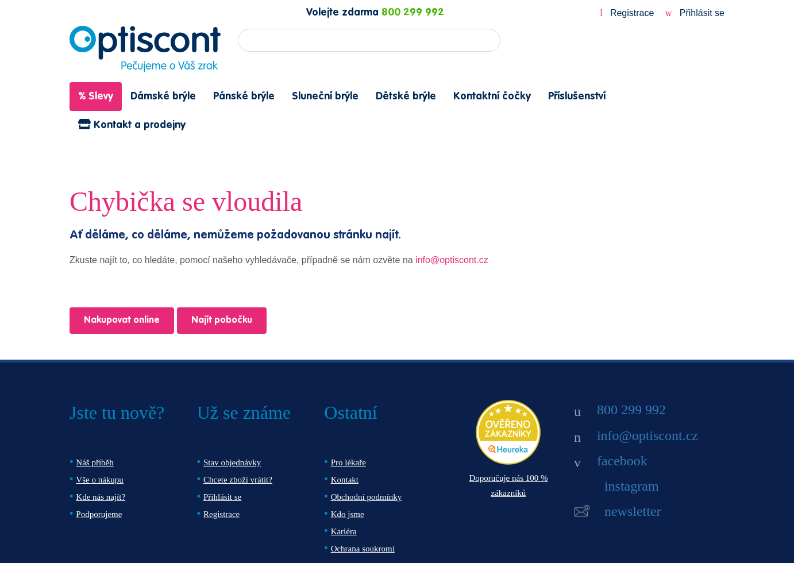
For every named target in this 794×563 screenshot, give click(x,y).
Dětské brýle (406, 96)
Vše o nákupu (100, 479)
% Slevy (95, 96)
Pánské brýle (244, 96)
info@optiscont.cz (451, 260)
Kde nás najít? (100, 497)
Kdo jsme (347, 514)
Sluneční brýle (325, 96)
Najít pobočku (221, 320)
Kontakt (345, 479)
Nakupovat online (122, 320)
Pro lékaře (348, 462)
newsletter (632, 511)
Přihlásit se (694, 13)
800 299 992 (412, 12)
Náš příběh (94, 462)
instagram (631, 486)
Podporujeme (99, 514)
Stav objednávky (232, 462)
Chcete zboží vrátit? (237, 479)
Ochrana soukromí (363, 548)
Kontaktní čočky (492, 96)
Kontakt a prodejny (132, 124)
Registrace (628, 13)
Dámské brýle (163, 96)
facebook (622, 460)
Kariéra (344, 531)
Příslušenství (577, 96)
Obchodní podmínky (366, 497)
